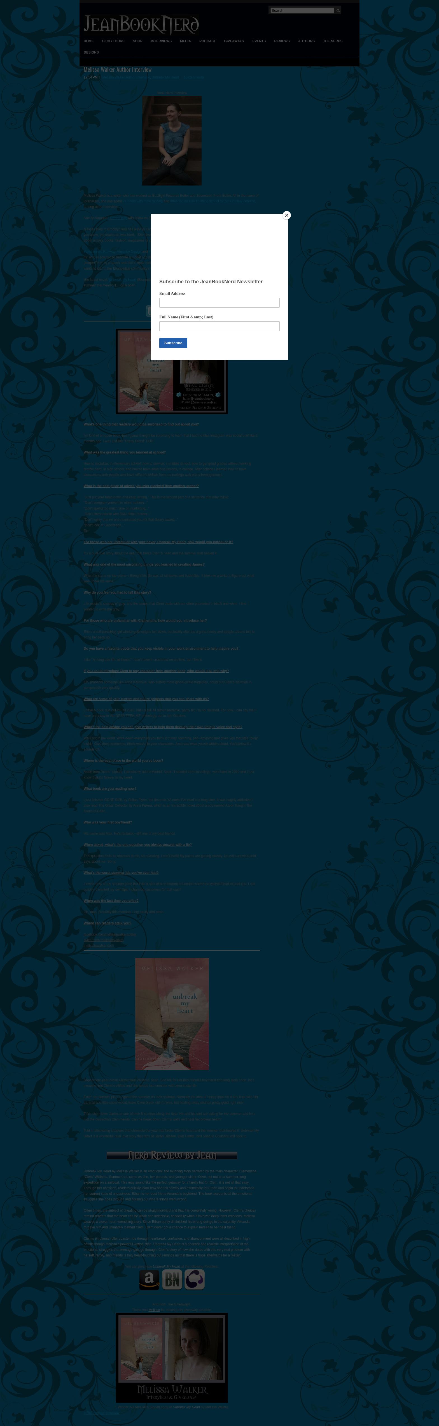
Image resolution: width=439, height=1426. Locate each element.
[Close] (286, 215)
